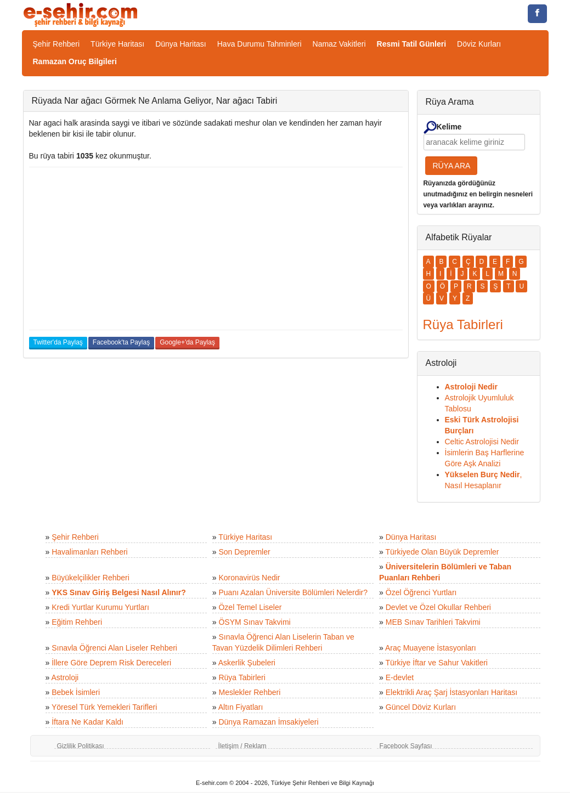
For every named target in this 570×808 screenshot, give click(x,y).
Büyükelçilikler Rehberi (90, 577)
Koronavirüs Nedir (249, 577)
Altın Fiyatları (240, 707)
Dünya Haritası (180, 43)
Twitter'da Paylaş (58, 342)
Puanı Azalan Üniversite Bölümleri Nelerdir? (293, 592)
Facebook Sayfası (406, 746)
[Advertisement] (216, 248)
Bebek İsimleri (76, 692)
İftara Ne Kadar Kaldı (87, 721)
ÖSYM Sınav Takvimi (254, 622)
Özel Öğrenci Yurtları (421, 592)
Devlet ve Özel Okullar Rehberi (438, 607)
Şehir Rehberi (56, 43)
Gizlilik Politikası (80, 746)
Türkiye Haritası (117, 43)
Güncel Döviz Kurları (421, 707)
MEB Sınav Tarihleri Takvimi (433, 622)
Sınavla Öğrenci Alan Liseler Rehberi (114, 647)
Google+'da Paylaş (187, 342)
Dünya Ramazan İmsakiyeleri (268, 721)
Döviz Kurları (479, 43)
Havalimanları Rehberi (90, 551)
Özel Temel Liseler (249, 607)
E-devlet (400, 677)
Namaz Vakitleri (339, 43)
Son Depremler (244, 551)
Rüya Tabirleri (241, 677)
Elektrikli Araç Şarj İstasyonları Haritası (451, 692)
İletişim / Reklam (242, 746)
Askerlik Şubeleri (246, 662)
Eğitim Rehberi (77, 622)
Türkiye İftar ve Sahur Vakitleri (437, 662)
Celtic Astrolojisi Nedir (482, 441)
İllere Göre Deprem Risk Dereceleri (111, 662)
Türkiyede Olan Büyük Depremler (442, 551)
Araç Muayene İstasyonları (430, 647)
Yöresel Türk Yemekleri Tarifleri (104, 707)
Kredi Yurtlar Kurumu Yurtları (100, 607)
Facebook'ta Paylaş (121, 342)
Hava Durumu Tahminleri (259, 43)
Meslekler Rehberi (249, 692)
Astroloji (64, 677)
